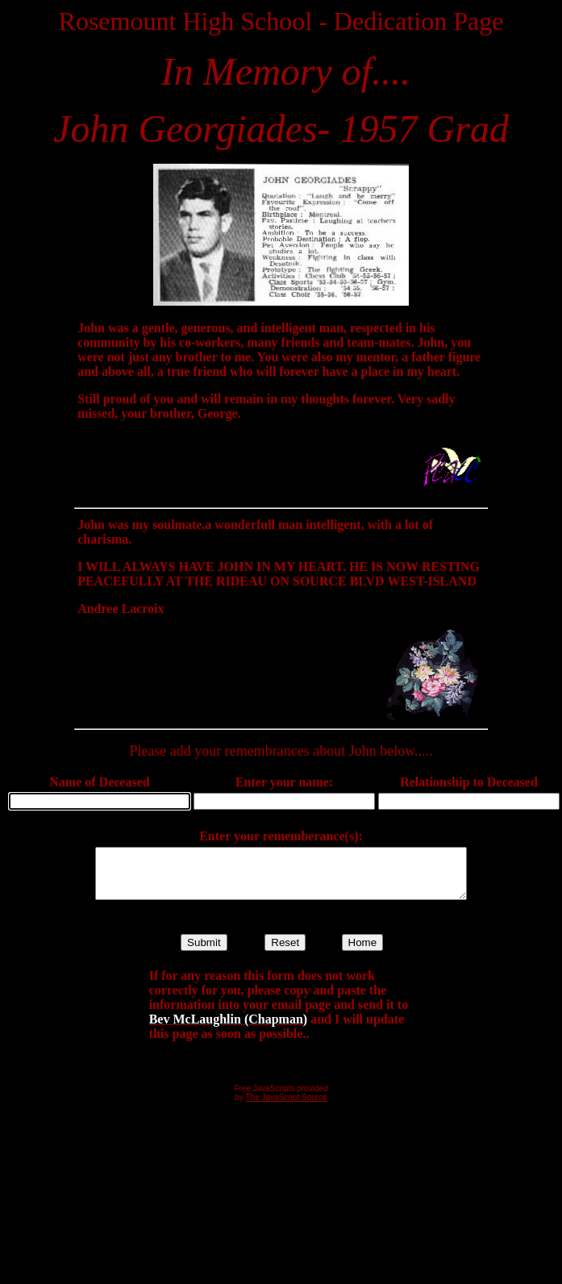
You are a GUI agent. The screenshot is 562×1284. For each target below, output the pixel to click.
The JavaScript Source (286, 1107)
